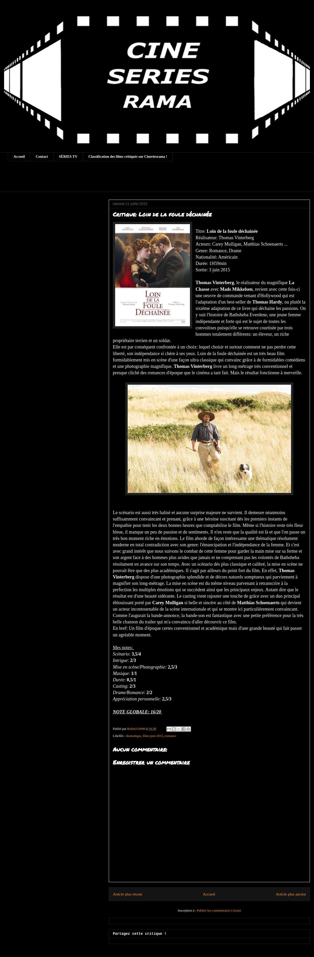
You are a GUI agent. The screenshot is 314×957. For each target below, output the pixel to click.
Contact (42, 157)
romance (170, 736)
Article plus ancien (291, 894)
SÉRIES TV (68, 157)
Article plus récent (127, 894)
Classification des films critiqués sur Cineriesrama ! (127, 157)
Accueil (19, 157)
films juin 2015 (153, 736)
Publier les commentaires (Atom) (219, 910)
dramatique (133, 736)
